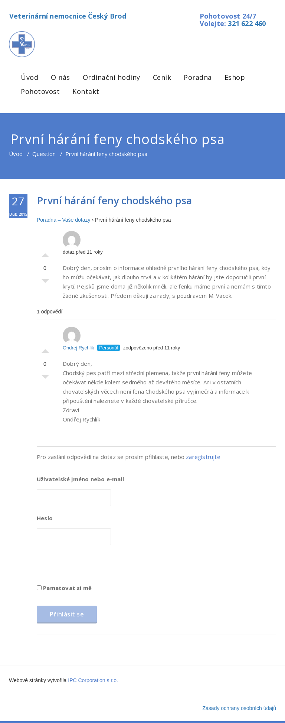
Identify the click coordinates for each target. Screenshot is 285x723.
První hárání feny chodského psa (114, 200)
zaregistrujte (203, 456)
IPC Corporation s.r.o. (93, 680)
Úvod (29, 77)
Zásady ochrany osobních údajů (239, 708)
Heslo (45, 518)
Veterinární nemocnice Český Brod (67, 16)
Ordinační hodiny (111, 77)
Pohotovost (40, 91)
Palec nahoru (45, 253)
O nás (60, 77)
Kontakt (85, 91)
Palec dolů (45, 283)
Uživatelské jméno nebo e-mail (80, 479)
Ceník (162, 77)
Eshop (235, 77)
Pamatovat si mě (64, 588)
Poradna (198, 77)
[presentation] (93, 567)
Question (44, 153)
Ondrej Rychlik (78, 339)
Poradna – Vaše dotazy (64, 220)
